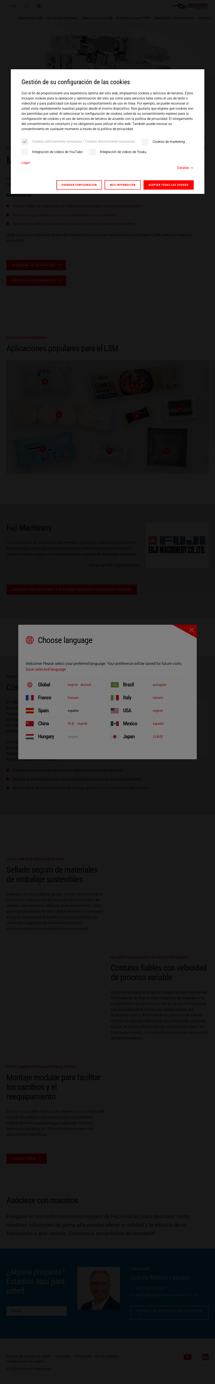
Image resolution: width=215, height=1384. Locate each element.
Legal (25, 163)
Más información (123, 184)
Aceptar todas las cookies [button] (168, 184)
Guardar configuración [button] (79, 184)
